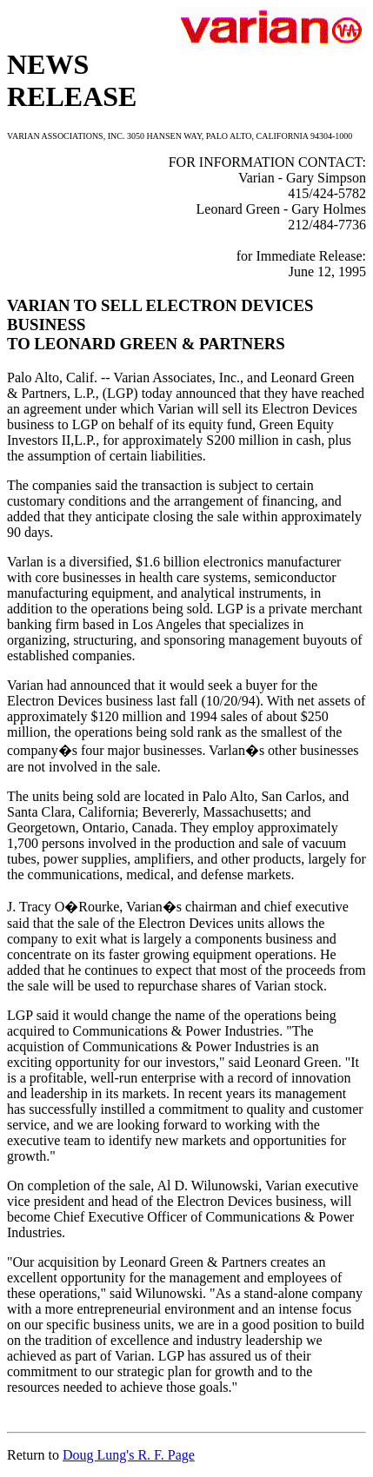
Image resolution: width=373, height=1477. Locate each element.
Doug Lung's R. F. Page (129, 1454)
